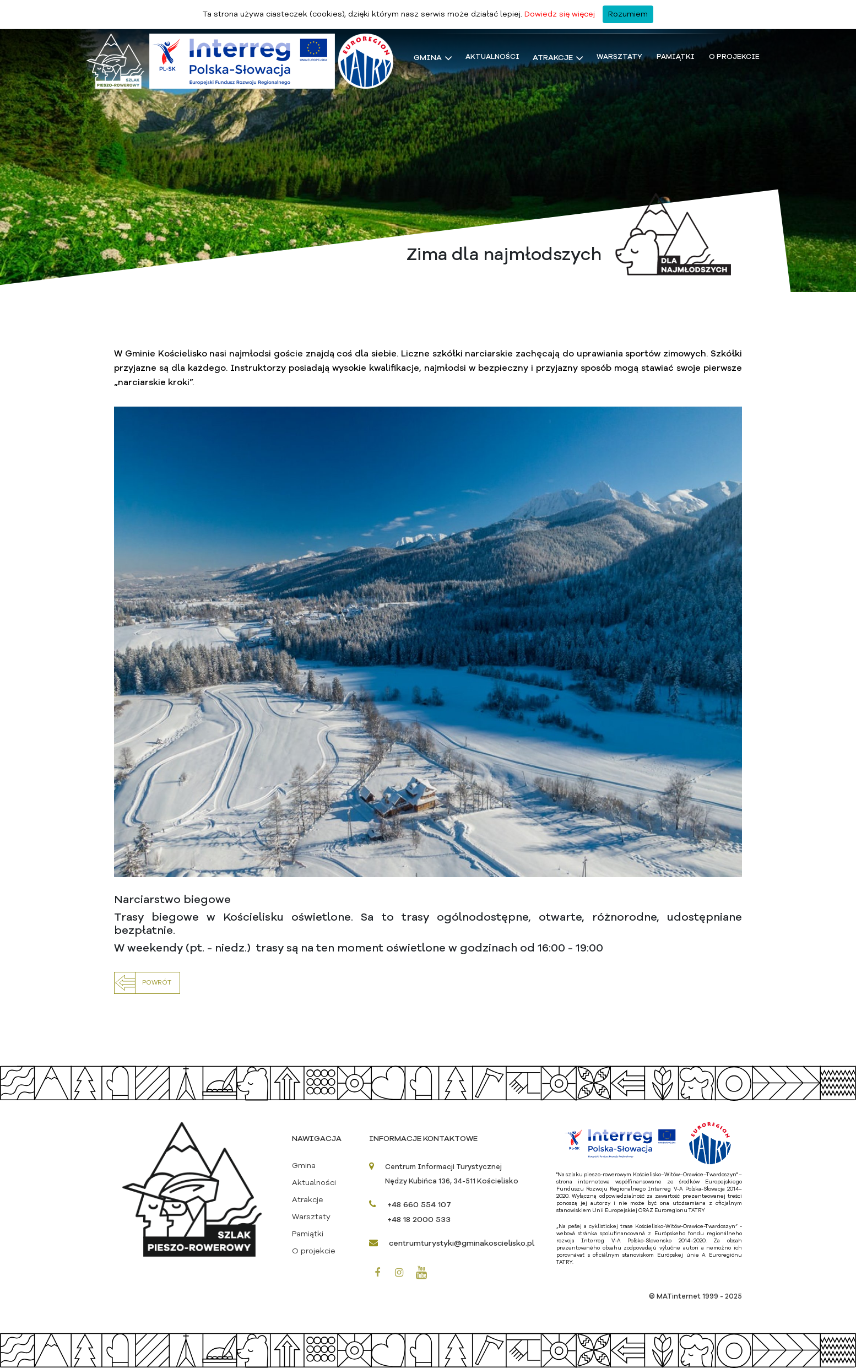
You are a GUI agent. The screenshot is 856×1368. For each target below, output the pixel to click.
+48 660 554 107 (419, 1205)
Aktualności (492, 57)
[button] (147, 983)
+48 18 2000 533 (419, 1220)
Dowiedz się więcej (559, 14)
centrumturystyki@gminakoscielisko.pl (461, 1243)
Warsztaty (619, 57)
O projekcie (734, 57)
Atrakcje (553, 58)
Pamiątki (676, 57)
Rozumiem (628, 14)
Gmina (428, 58)
